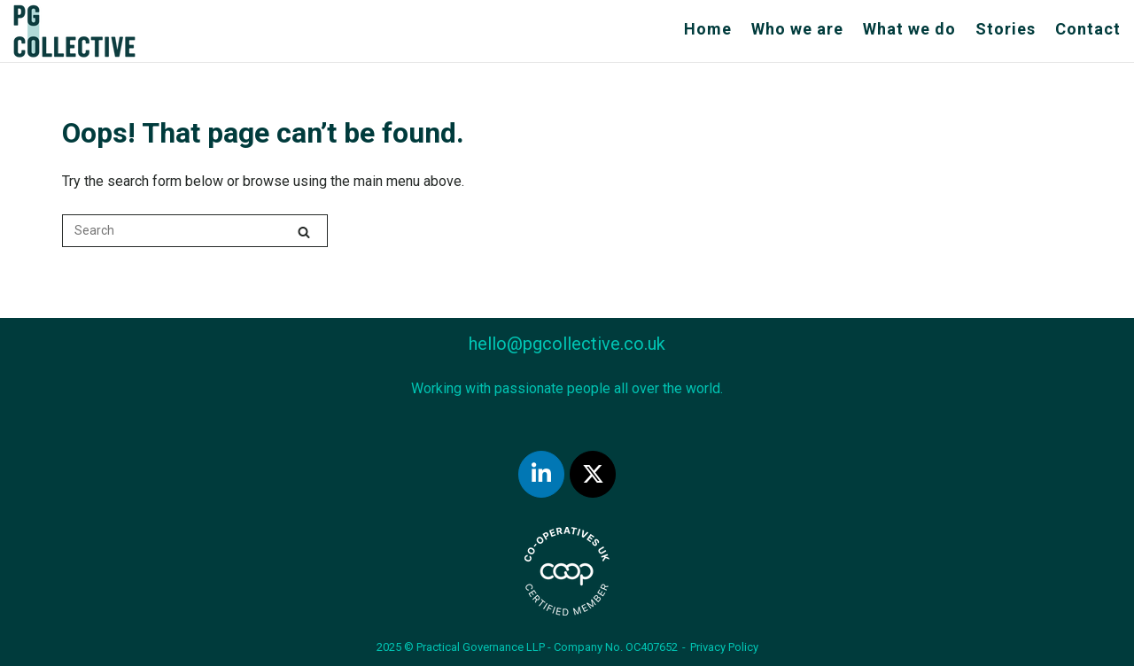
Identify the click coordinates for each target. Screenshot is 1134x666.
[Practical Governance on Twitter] (593, 474)
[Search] (304, 231)
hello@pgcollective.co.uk (567, 343)
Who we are (797, 28)
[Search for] (195, 230)
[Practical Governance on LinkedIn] (541, 474)
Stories (1005, 28)
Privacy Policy (724, 647)
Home (708, 28)
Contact (1088, 28)
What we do (909, 28)
